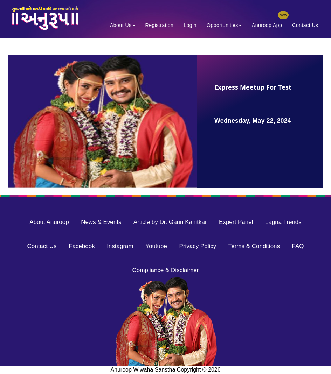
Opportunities (224, 25)
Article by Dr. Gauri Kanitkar (170, 222)
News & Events (101, 222)
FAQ (298, 246)
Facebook (82, 246)
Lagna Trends (283, 222)
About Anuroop (49, 222)
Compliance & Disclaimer (165, 270)
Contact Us (305, 25)
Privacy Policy (197, 246)
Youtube (156, 246)
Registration (159, 25)
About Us (122, 25)
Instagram (120, 246)
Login (190, 25)
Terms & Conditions (254, 246)
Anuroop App (269, 23)
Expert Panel (236, 222)
